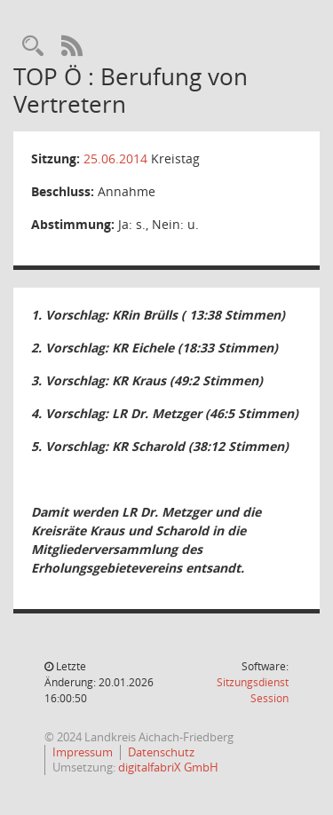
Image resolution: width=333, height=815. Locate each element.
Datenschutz (161, 752)
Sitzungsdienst (253, 690)
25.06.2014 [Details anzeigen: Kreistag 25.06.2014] (115, 158)
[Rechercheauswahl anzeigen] (32, 46)
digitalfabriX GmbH (168, 767)
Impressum (82, 752)
